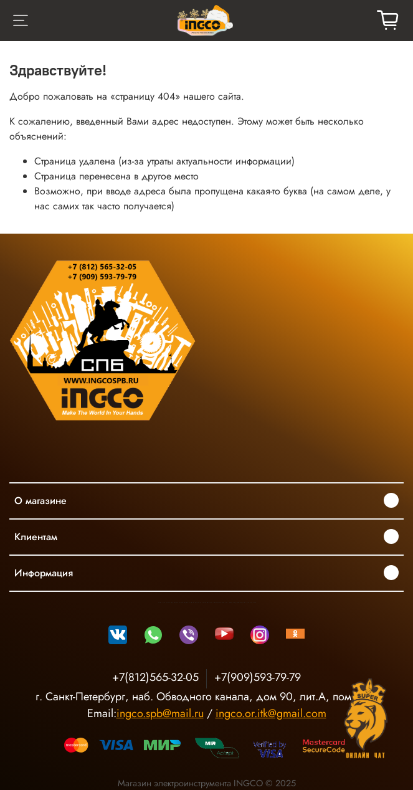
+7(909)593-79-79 (257, 677)
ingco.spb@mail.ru (160, 713)
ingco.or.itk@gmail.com (271, 713)
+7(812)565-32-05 (155, 677)
